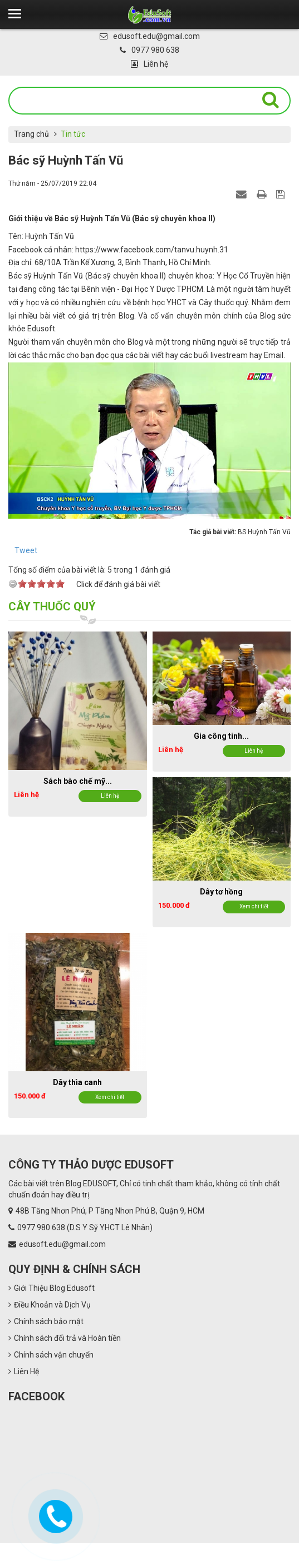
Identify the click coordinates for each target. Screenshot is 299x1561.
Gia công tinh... (221, 736)
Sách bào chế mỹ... (77, 781)
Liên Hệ (23, 1371)
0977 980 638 (149, 50)
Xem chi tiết (253, 906)
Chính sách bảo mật (46, 1321)
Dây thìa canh (77, 1082)
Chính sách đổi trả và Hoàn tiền (64, 1338)
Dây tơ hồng (221, 891)
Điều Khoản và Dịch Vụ (49, 1304)
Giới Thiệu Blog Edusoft (51, 1288)
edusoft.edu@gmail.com (150, 36)
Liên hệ (149, 63)
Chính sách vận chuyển (51, 1354)
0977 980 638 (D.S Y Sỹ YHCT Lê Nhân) (85, 1227)
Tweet (25, 550)
